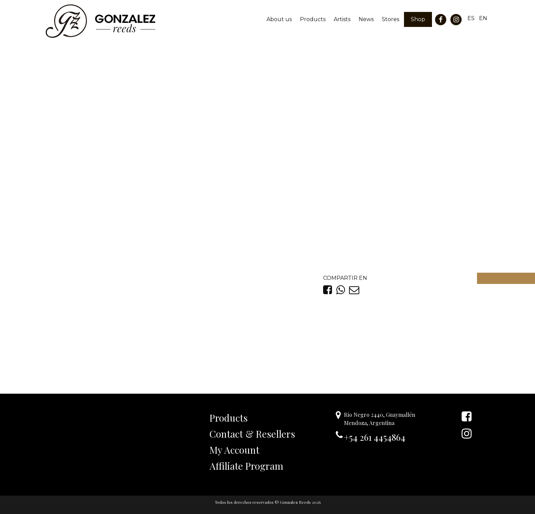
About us (279, 19)
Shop (418, 19)
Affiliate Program (246, 465)
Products (313, 19)
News (366, 19)
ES (471, 18)
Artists (342, 19)
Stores (390, 19)
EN (483, 18)
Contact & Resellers (252, 433)
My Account (234, 449)
